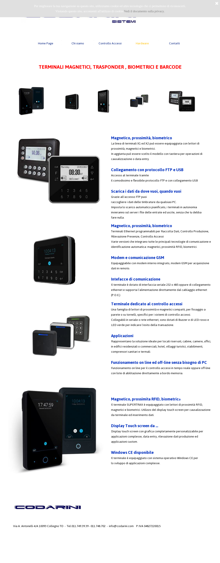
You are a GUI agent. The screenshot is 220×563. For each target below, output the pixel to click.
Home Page (45, 43)
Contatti (174, 43)
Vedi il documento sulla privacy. (144, 11)
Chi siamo (78, 43)
